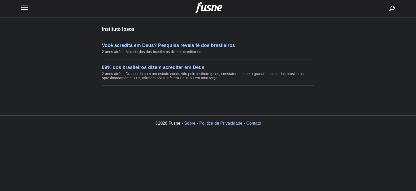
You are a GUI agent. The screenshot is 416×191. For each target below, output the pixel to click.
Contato (253, 123)
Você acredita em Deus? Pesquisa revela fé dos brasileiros (168, 45)
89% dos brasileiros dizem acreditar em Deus (153, 67)
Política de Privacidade (220, 123)
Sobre (190, 123)
